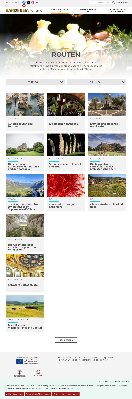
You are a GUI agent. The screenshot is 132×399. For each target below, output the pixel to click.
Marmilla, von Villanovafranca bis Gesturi (25, 326)
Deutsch (122, 2)
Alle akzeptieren (14, 394)
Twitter (28, 2)
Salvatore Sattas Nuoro (23, 285)
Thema (33, 82)
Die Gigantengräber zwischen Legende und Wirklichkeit (22, 247)
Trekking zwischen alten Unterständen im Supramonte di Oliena (23, 207)
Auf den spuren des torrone (20, 125)
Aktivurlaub (12, 199)
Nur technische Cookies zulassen (115, 381)
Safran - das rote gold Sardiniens (62, 205)
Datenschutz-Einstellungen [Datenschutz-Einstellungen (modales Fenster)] (38, 394)
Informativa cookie (68, 360)
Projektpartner (65, 358)
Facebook (24, 2)
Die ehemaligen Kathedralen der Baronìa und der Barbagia (23, 167)
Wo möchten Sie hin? (88, 10)
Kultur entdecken (15, 159)
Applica (113, 3)
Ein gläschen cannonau (63, 123)
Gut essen (12, 118)
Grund (94, 82)
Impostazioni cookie (88, 360)
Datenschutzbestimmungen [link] (66, 394)
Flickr (37, 2)
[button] (35, 82)
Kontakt (103, 360)
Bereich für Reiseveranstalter (90, 358)
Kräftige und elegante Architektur (104, 125)
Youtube (24, 5)
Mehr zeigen (66, 340)
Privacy (109, 358)
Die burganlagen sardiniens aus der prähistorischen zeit (103, 167)
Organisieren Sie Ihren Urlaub (117, 10)
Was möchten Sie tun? (59, 10)
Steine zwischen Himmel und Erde (65, 165)
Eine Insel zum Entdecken (18, 320)
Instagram (32, 2)
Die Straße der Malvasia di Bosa (106, 205)
